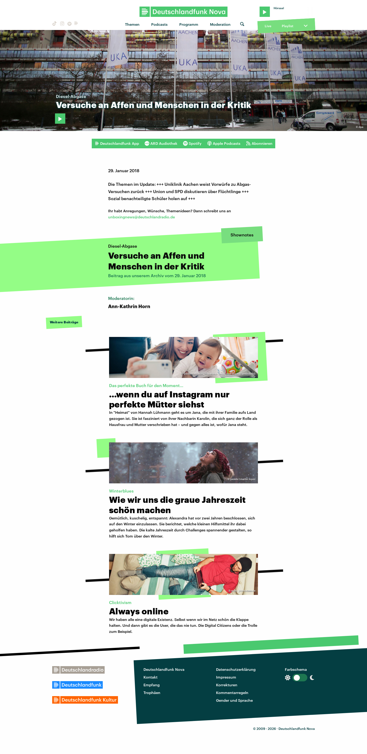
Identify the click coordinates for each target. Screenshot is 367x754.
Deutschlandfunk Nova (163, 669)
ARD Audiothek (161, 143)
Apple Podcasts (223, 143)
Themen (132, 24)
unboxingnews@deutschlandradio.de (141, 217)
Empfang (151, 685)
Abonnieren (259, 143)
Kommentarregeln (232, 692)
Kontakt (150, 677)
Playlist (287, 26)
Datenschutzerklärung (236, 669)
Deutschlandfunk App (117, 143)
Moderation (220, 24)
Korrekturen (226, 685)
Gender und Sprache (234, 700)
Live (268, 26)
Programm (188, 24)
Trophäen (151, 692)
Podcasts (159, 24)
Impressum (226, 677)
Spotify (192, 143)
